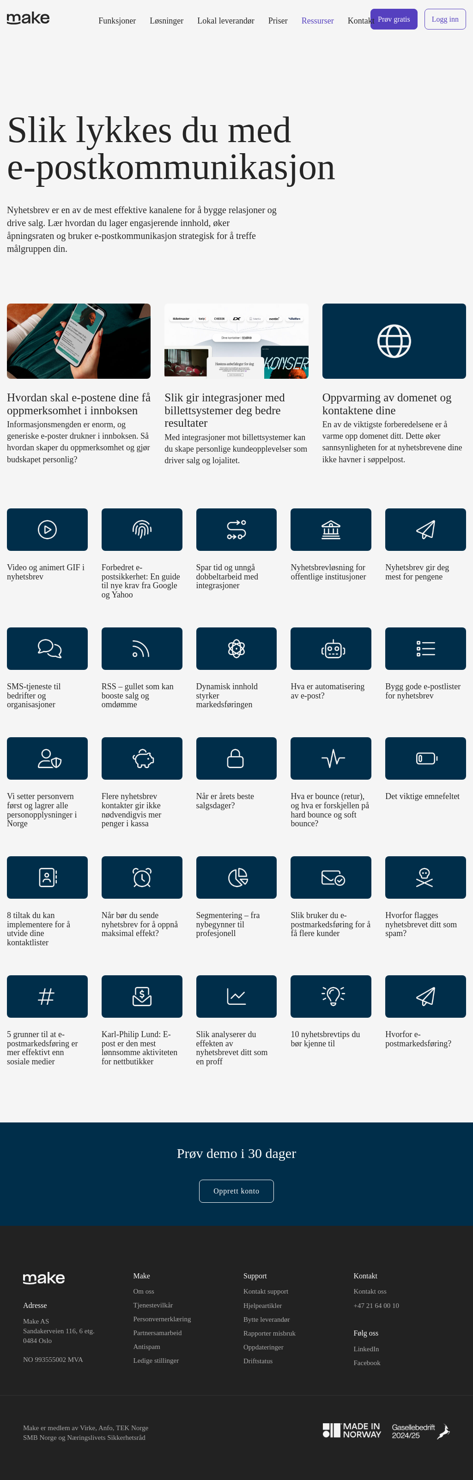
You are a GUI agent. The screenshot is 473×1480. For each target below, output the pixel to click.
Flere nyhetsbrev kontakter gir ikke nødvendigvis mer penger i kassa (131, 810)
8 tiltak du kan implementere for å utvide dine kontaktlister (38, 929)
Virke (87, 1428)
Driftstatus (258, 1361)
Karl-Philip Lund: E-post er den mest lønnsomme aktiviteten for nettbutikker (139, 1048)
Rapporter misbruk (269, 1333)
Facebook (367, 1363)
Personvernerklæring (162, 1319)
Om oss (143, 1291)
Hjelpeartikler (262, 1305)
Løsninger (166, 20)
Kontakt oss (370, 1291)
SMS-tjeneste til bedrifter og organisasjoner (34, 696)
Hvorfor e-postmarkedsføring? (418, 1039)
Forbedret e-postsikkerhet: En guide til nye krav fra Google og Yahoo (141, 581)
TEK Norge (132, 1428)
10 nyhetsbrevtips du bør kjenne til (325, 1039)
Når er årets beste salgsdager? (225, 801)
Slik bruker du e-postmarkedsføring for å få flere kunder (330, 924)
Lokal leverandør (225, 20)
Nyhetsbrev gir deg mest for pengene (417, 572)
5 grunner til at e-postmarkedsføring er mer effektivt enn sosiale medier (42, 1048)
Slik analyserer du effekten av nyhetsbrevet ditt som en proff (232, 1048)
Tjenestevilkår (153, 1305)
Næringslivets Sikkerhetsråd (106, 1437)
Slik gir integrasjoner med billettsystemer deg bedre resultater (224, 410)
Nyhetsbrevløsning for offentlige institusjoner (328, 572)
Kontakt (361, 20)
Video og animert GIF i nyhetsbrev (46, 572)
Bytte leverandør (266, 1319)
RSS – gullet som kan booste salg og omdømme (138, 696)
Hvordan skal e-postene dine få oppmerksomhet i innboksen (79, 404)
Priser (278, 20)
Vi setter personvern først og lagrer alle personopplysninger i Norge (42, 810)
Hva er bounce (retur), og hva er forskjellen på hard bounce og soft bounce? (330, 810)
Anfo (105, 1428)
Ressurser (318, 20)
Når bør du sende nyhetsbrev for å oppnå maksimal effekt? (140, 924)
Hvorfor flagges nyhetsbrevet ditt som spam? (421, 924)
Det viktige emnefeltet (422, 796)
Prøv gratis (394, 19)
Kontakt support (265, 1291)
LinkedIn (366, 1349)
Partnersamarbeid (157, 1333)
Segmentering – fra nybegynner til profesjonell (228, 924)
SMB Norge (40, 1437)
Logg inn (445, 19)
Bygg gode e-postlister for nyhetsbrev (423, 691)
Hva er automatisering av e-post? (327, 691)
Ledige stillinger (156, 1360)
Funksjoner (117, 20)
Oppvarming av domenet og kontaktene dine (387, 404)
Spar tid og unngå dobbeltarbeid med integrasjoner (227, 577)
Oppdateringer (263, 1347)
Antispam (146, 1346)
